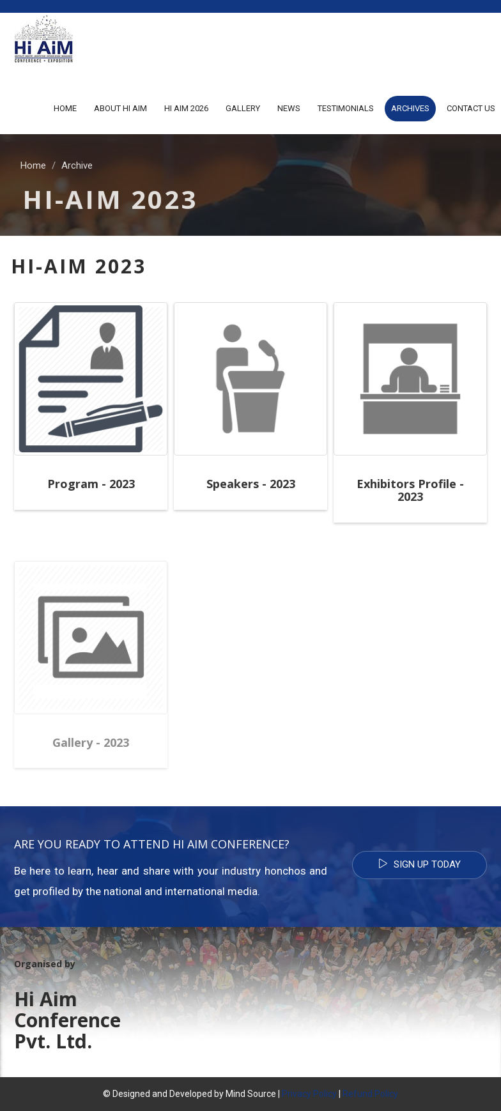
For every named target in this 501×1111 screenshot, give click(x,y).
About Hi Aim (120, 108)
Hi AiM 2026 (186, 108)
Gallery (243, 108)
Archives (410, 108)
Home (65, 108)
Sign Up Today (419, 864)
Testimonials (346, 108)
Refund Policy (370, 1094)
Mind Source (252, 1094)
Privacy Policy (309, 1094)
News (288, 108)
